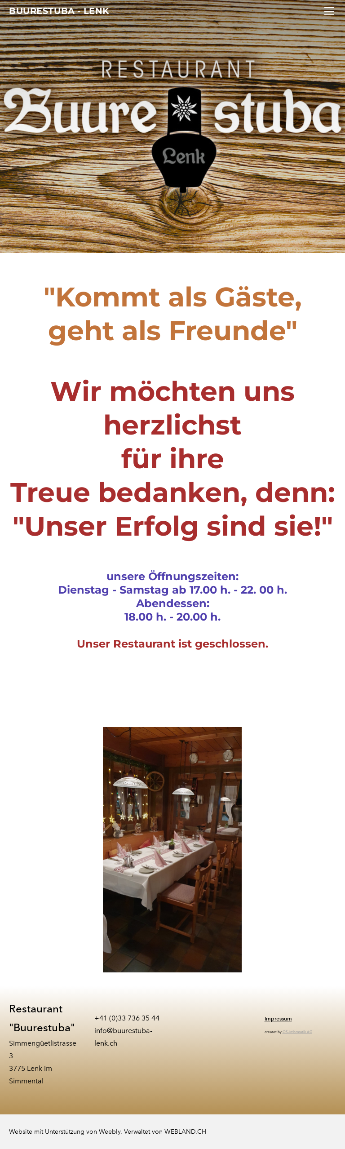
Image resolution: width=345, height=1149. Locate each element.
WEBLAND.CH (185, 1132)
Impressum (278, 1019)
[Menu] (329, 11)
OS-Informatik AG (297, 1031)
